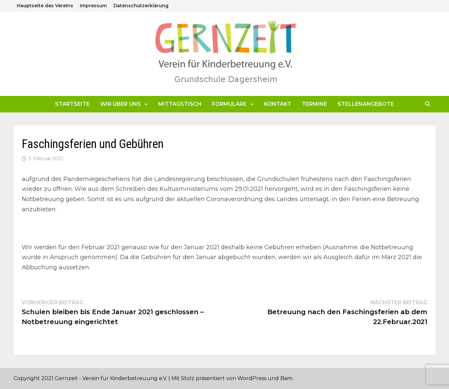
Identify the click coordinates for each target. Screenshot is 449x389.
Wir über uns (120, 104)
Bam (286, 378)
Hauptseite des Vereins (45, 6)
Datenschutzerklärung (140, 6)
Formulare (229, 104)
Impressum (93, 6)
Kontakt (277, 104)
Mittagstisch (179, 104)
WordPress (251, 378)
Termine (314, 104)
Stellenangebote (366, 104)
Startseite (72, 104)
